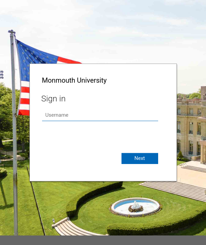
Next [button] (139, 158)
